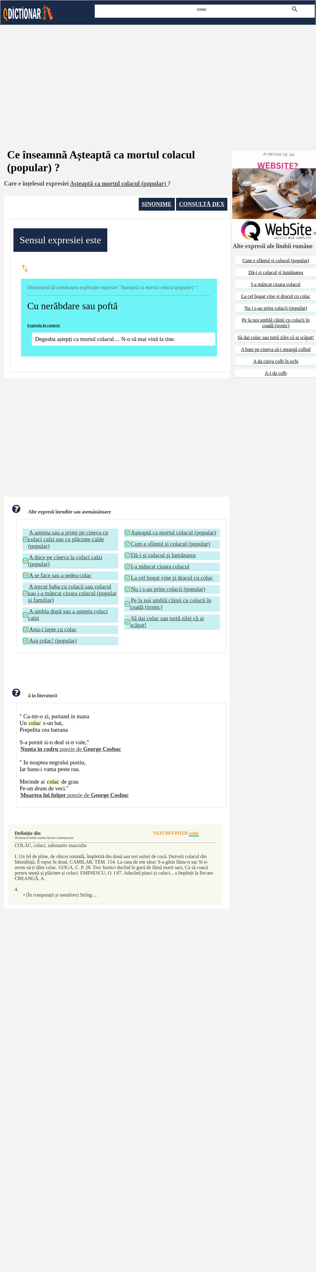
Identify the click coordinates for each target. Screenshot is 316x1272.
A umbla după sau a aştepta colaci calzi (68, 614)
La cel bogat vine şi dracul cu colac (172, 577)
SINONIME (157, 204)
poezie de (70, 749)
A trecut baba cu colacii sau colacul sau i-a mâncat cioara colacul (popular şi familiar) (72, 593)
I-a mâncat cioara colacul (160, 566)
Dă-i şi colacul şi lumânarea (163, 555)
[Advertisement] (158, 78)
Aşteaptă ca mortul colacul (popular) (173, 532)
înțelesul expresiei (46, 183)
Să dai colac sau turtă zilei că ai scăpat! (167, 621)
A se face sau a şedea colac (60, 575)
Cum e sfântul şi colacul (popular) (170, 544)
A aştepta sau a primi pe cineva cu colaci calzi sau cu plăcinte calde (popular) (68, 539)
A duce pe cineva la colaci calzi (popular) (65, 560)
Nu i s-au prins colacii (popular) (168, 589)
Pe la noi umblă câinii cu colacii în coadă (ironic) (170, 603)
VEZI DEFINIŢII (176, 833)
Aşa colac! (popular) (53, 640)
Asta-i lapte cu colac (53, 629)
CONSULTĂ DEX (202, 204)
